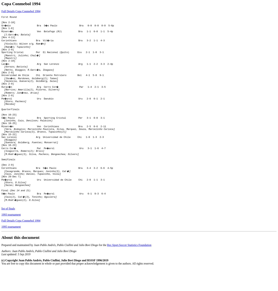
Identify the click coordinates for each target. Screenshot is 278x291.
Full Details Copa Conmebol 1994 (20, 11)
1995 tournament (11, 249)
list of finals (8, 231)
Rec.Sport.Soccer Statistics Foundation (129, 267)
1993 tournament (11, 237)
